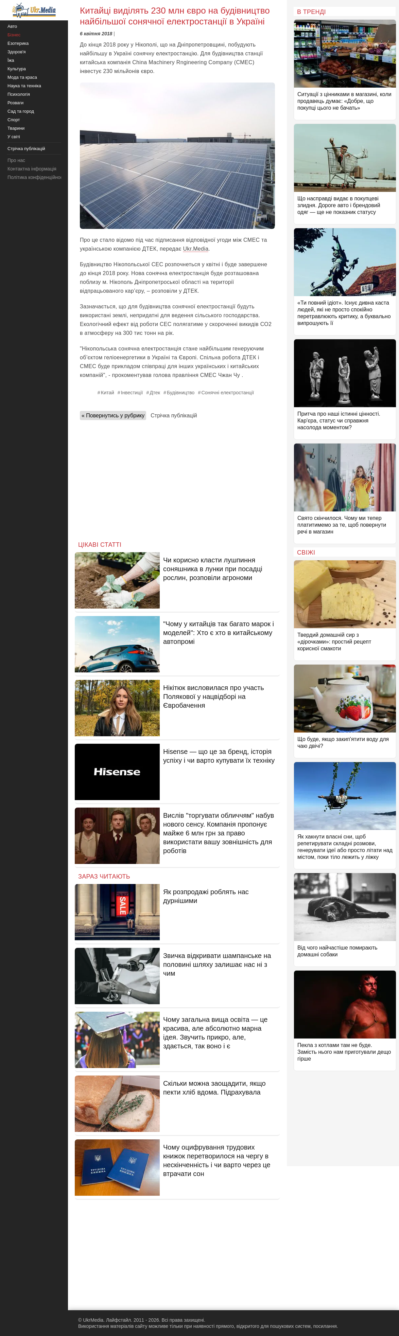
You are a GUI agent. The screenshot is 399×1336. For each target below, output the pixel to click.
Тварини (15, 128)
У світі (13, 136)
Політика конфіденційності (36, 177)
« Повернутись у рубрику (113, 415)
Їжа (10, 60)
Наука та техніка (24, 85)
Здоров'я (16, 51)
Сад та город (20, 111)
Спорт (13, 119)
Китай (107, 392)
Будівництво (180, 392)
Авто (12, 26)
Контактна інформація (31, 168)
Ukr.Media (195, 249)
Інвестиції (132, 392)
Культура (16, 68)
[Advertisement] (177, 478)
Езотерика (18, 43)
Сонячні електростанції (227, 392)
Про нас (16, 160)
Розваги (15, 102)
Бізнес (13, 34)
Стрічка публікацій (174, 415)
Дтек (155, 392)
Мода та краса (22, 77)
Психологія (18, 94)
